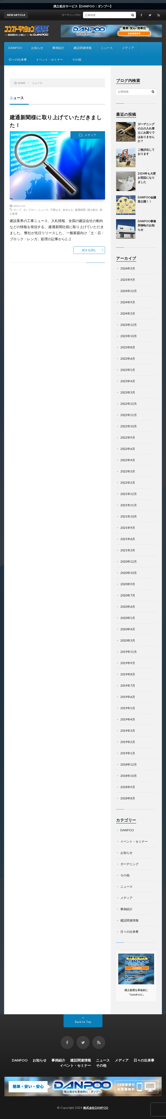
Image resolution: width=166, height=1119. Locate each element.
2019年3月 (127, 730)
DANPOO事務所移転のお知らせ (147, 225)
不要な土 (55, 209)
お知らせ (37, 48)
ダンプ (17, 209)
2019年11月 (128, 651)
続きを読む (89, 250)
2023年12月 (128, 325)
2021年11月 (128, 505)
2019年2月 (127, 742)
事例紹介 (58, 48)
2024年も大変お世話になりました (147, 178)
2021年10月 (128, 516)
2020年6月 (127, 606)
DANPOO (15, 48)
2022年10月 (128, 426)
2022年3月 (127, 471)
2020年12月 (128, 561)
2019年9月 (127, 663)
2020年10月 (128, 573)
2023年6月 (127, 358)
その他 (76, 59)
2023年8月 (127, 347)
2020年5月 (127, 618)
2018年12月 (128, 764)
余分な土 (68, 209)
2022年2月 (127, 482)
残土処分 (92, 209)
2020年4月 (127, 629)
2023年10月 (128, 336)
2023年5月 (127, 370)
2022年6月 (127, 449)
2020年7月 (127, 595)
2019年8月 (127, 674)
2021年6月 (127, 539)
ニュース (107, 48)
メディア (128, 48)
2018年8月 (127, 798)
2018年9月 (127, 787)
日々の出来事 (18, 59)
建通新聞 (80, 209)
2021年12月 (128, 494)
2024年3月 (127, 313)
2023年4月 (127, 381)
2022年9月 (127, 437)
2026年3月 (127, 268)
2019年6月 (127, 697)
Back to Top (83, 1022)
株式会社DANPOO (95, 1107)
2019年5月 (127, 708)
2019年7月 (127, 685)
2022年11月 (128, 415)
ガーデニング (129, 864)
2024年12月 (128, 291)
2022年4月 (127, 460)
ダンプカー (29, 209)
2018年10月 (128, 776)
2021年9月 (127, 527)
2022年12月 (128, 403)
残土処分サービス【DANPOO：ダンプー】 (83, 6)
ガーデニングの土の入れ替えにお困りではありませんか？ (99, 14)
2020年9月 (127, 584)
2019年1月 (127, 753)
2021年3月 (127, 550)
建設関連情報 (82, 48)
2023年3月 (127, 392)
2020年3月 (127, 640)
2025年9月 (127, 279)
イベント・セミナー (49, 59)
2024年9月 (127, 302)
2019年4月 (127, 719)
